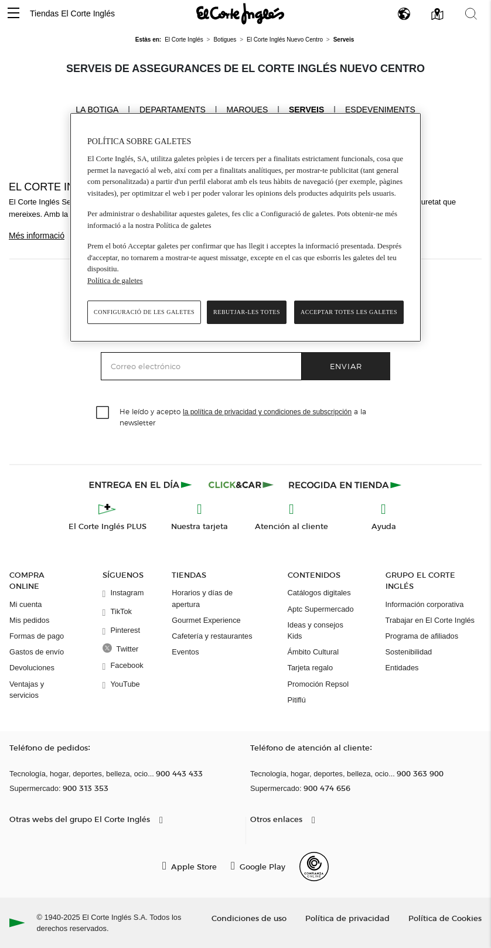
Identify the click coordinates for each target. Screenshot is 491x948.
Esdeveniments (380, 109)
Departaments (172, 109)
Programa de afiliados (422, 636)
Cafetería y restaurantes (212, 636)
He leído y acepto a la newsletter (243, 416)
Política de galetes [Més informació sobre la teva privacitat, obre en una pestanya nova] (115, 280)
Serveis (306, 109)
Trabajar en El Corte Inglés (430, 620)
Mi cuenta (25, 604)
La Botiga (97, 109)
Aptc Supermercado (321, 609)
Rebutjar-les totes (246, 312)
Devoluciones (31, 667)
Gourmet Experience (206, 620)
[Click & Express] (141, 484)
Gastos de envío (36, 651)
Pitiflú (297, 699)
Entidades (402, 667)
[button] (13, 14)
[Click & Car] (241, 484)
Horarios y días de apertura (202, 598)
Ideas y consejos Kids (315, 630)
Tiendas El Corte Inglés (72, 13)
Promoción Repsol (318, 684)
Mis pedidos (29, 620)
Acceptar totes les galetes (349, 312)
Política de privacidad (347, 917)
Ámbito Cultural (313, 651)
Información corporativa (425, 604)
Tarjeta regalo (310, 667)
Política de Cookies (445, 917)
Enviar (346, 365)
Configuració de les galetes (144, 312)
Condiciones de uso (249, 917)
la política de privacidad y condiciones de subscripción (267, 412)
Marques (247, 109)
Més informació (36, 235)
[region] (245, 227)
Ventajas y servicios (26, 690)
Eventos (185, 651)
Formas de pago (36, 636)
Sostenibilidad (409, 651)
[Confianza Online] (314, 866)
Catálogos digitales (319, 592)
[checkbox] (103, 413)
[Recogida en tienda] (345, 484)
